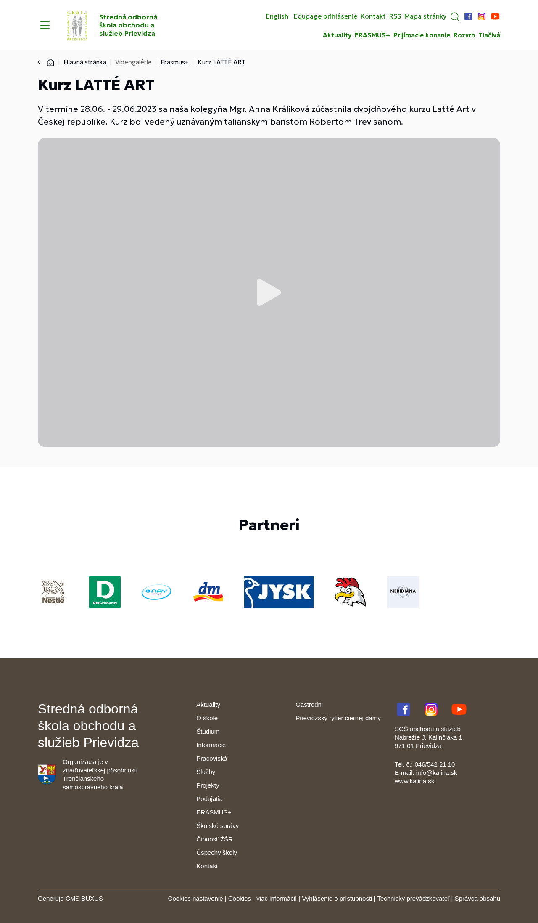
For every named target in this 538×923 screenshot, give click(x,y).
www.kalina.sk (414, 781)
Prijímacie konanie (421, 35)
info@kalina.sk (436, 772)
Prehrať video (269, 292)
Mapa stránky (425, 16)
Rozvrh (464, 35)
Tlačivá (489, 35)
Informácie (211, 744)
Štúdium (207, 731)
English (277, 16)
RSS (395, 16)
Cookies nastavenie (195, 898)
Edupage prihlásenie (325, 16)
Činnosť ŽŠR (214, 839)
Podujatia (209, 798)
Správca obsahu (477, 898)
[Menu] (45, 25)
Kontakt (373, 16)
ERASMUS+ (372, 35)
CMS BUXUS (84, 898)
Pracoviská (211, 758)
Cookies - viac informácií (262, 898)
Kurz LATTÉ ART (221, 62)
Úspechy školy (216, 852)
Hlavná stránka (84, 62)
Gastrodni (309, 704)
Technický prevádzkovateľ (413, 898)
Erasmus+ (175, 62)
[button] (455, 16)
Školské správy (217, 825)
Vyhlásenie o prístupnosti (337, 898)
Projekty (207, 785)
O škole (207, 717)
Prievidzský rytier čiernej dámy (338, 717)
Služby (205, 771)
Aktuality (337, 35)
